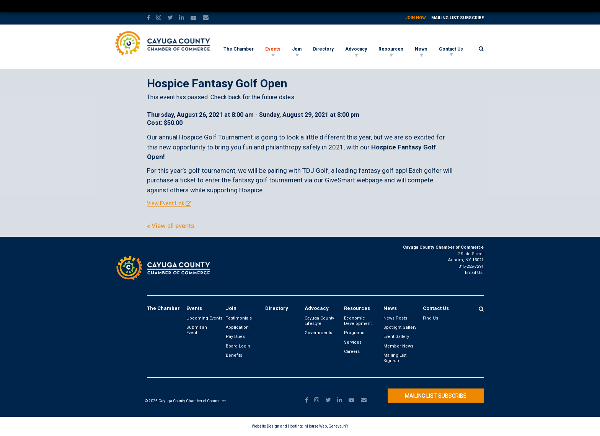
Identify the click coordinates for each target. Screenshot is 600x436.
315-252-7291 (471, 266)
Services (353, 342)
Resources (390, 49)
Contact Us (451, 49)
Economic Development (358, 321)
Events (272, 49)
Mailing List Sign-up (394, 358)
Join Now (415, 17)
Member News (398, 346)
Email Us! (474, 272)
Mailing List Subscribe (457, 17)
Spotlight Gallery (399, 327)
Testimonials (239, 318)
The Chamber (238, 49)
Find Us (430, 318)
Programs (354, 332)
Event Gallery (396, 336)
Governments (318, 332)
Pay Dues (235, 336)
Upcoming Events (204, 318)
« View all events (170, 225)
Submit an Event (196, 330)
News (421, 49)
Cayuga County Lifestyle (319, 321)
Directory (323, 49)
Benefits (234, 355)
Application (237, 327)
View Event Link (165, 203)
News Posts (395, 318)
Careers (352, 351)
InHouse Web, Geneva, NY (325, 426)
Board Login (238, 346)
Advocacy (356, 49)
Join (297, 49)
